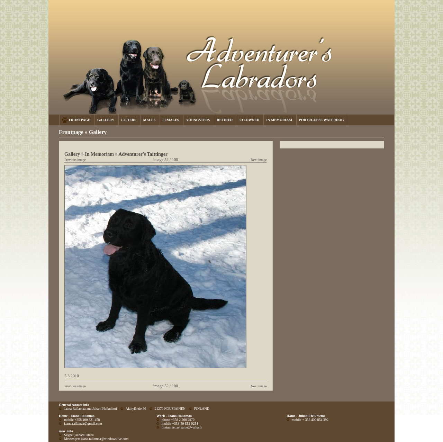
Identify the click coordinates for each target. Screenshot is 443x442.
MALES (149, 120)
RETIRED (225, 120)
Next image (259, 160)
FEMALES (170, 120)
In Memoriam (99, 154)
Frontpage (71, 132)
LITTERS (128, 120)
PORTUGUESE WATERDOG (321, 120)
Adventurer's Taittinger (143, 154)
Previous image (75, 160)
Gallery (98, 132)
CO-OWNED (249, 120)
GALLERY (105, 120)
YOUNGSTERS (198, 120)
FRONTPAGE (79, 120)
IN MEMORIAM (279, 120)
